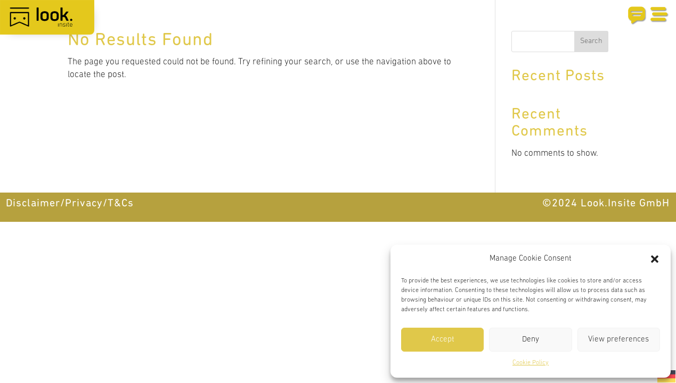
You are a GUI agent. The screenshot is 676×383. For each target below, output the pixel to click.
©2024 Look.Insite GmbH (606, 203)
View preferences (618, 340)
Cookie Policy (530, 363)
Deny (530, 340)
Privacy (84, 203)
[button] (654, 259)
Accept (442, 340)
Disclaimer (33, 203)
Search (591, 41)
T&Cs (121, 203)
